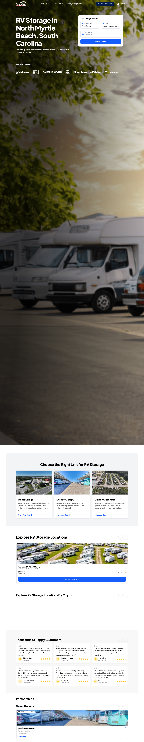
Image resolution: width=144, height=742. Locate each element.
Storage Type (88, 23)
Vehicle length (89, 32)
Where (106, 23)
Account (121, 3)
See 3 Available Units (72, 579)
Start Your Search (25, 515)
